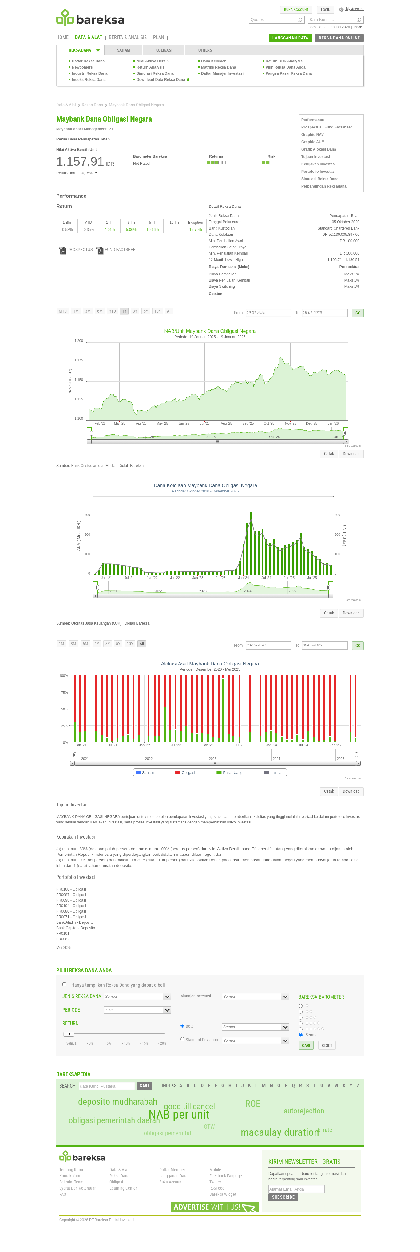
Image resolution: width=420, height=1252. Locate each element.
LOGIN (325, 10)
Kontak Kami (70, 1175)
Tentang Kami (71, 1169)
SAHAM (123, 50)
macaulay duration (280, 1132)
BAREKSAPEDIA (73, 1074)
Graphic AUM (313, 142)
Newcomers (82, 67)
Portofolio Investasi (318, 171)
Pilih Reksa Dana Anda (286, 67)
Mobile (215, 1169)
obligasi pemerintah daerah (114, 1120)
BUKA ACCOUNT (296, 10)
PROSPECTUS (76, 249)
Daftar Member (172, 1169)
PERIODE (71, 1010)
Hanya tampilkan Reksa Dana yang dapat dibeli (118, 985)
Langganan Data (173, 1175)
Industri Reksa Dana (89, 73)
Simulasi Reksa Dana (155, 73)
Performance (312, 120)
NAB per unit (179, 1114)
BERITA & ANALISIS (128, 38)
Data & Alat (66, 105)
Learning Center (123, 1188)
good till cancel (189, 1106)
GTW (209, 1127)
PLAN (158, 38)
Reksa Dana (92, 105)
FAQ (62, 1194)
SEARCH (67, 1086)
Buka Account (171, 1181)
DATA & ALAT (88, 38)
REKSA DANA (80, 50)
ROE (252, 1103)
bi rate (325, 1130)
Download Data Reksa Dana (161, 79)
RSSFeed (216, 1188)
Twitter (215, 1181)
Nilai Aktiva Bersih (153, 61)
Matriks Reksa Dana (218, 67)
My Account (351, 9)
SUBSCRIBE (283, 1197)
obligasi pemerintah (168, 1133)
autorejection (304, 1111)
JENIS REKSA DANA (81, 996)
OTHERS (205, 50)
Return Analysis (150, 67)
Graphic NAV (312, 134)
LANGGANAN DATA (290, 37)
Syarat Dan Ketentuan (78, 1188)
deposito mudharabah (117, 1101)
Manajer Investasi (195, 995)
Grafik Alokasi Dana (318, 149)
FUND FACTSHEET (117, 249)
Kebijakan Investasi (318, 164)
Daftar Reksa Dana (88, 61)
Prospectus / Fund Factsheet (326, 127)
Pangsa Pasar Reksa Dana (289, 73)
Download (351, 453)
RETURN (70, 1023)
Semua (312, 1034)
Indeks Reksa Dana (88, 79)
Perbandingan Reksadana (324, 186)
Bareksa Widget (222, 1194)
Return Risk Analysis (284, 61)
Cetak (329, 453)
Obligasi (116, 1181)
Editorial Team (71, 1181)
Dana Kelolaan (214, 61)
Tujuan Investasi (315, 157)
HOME (62, 38)
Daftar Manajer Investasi (222, 73)
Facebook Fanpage (225, 1175)
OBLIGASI (164, 50)
